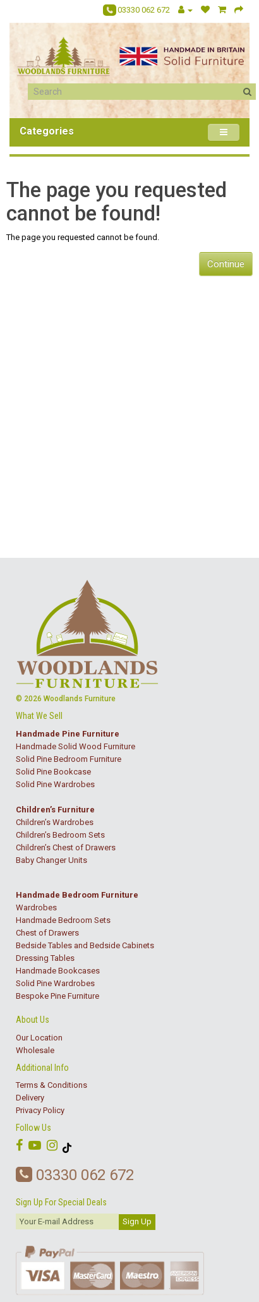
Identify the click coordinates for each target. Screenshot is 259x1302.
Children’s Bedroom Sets (60, 835)
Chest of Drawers (47, 932)
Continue (225, 264)
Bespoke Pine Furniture (57, 996)
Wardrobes (36, 907)
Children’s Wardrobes (54, 822)
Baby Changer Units (51, 860)
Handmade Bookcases (58, 970)
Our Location (39, 1037)
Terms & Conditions (51, 1085)
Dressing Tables (45, 958)
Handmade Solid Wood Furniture (75, 746)
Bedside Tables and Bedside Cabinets (85, 945)
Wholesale (35, 1050)
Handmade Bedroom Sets (63, 920)
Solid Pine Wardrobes (55, 784)
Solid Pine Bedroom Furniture (68, 759)
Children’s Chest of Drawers (66, 847)
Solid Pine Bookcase (53, 771)
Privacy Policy (40, 1110)
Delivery (30, 1097)
